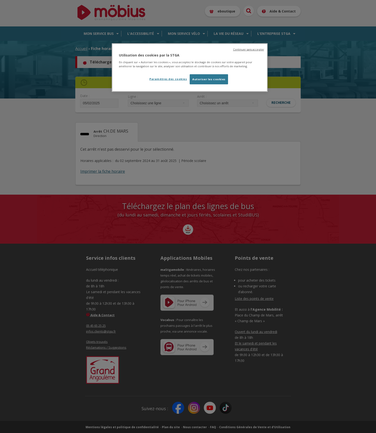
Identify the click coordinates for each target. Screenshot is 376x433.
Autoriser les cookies (208, 79)
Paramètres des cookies (168, 79)
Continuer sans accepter (248, 49)
